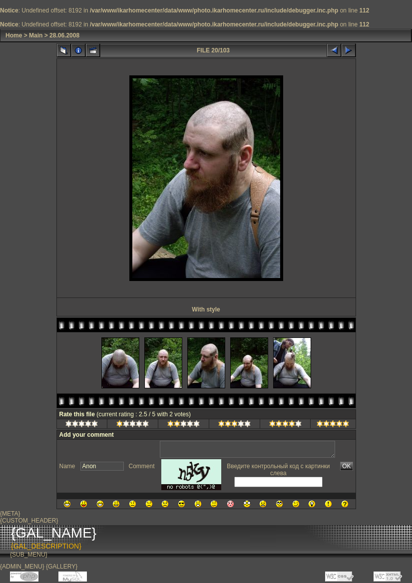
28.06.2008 (64, 35)
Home (13, 35)
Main (35, 35)
